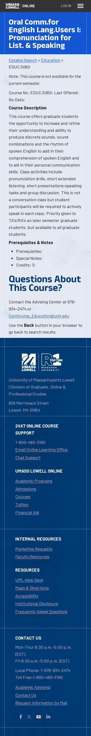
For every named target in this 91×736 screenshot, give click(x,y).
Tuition (21, 504)
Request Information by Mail (41, 702)
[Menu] (80, 5)
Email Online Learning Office (41, 449)
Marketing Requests (33, 548)
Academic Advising (32, 687)
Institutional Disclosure (36, 603)
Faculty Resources (32, 556)
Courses (22, 496)
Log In (66, 6)
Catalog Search (23, 60)
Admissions (25, 488)
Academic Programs (33, 480)
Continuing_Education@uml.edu (39, 315)
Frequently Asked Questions (41, 611)
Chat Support (28, 457)
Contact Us (25, 695)
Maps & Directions (32, 587)
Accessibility (26, 595)
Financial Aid (27, 512)
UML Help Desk (29, 579)
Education (50, 60)
